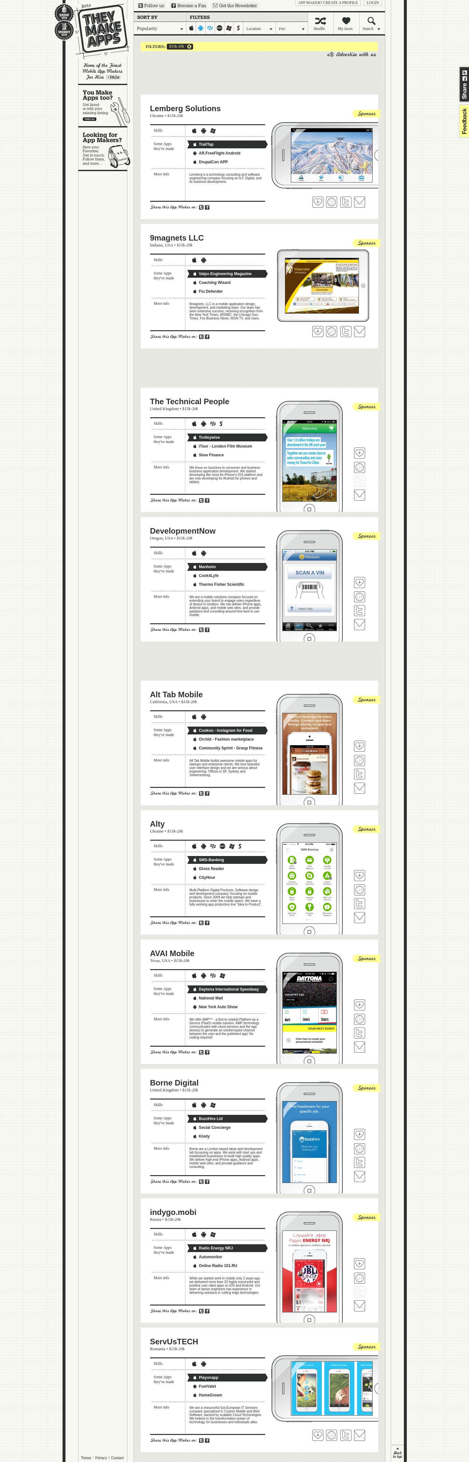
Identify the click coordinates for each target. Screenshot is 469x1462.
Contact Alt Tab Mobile (359, 788)
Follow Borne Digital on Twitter (359, 1162)
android (201, 28)
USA (169, 245)
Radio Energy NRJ (212, 1248)
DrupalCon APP (210, 162)
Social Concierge (211, 1127)
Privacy (101, 1458)
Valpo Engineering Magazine (222, 274)
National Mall (207, 998)
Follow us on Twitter (151, 5)
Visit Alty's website (359, 889)
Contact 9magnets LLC (359, 331)
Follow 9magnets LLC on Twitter (345, 331)
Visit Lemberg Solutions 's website (331, 202)
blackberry (210, 28)
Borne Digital (174, 1082)
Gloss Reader (208, 869)
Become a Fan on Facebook (188, 5)
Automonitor (207, 1257)
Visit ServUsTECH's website (331, 1435)
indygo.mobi (173, 1212)
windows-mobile (229, 28)
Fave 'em (317, 202)
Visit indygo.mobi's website (359, 1278)
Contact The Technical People (359, 495)
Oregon (156, 538)
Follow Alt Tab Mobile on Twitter (359, 774)
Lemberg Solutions (185, 108)
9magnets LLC (177, 237)
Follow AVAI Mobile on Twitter (359, 1033)
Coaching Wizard (211, 283)
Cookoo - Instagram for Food (222, 730)
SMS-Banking (208, 860)
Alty (157, 824)
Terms (85, 1458)
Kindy (201, 1136)
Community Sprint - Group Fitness (227, 748)
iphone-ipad (191, 28)
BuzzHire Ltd (207, 1119)
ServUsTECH (174, 1341)
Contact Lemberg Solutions (359, 202)
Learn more (113, 77)
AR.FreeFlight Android (216, 153)
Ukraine (157, 115)
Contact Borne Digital (359, 1176)
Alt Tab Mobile (176, 694)
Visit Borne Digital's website (359, 1148)
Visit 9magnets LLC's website (331, 331)
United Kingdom (164, 408)
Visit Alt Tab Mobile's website (359, 760)
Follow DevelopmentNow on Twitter (359, 610)
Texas (155, 960)
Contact (118, 1458)
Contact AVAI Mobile (359, 1047)
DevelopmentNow (183, 530)
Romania (157, 1348)
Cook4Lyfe (205, 576)
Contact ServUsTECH (359, 1435)
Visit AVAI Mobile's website (359, 1019)
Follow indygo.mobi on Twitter (359, 1291)
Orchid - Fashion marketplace (223, 739)
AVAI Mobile (172, 953)
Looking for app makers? (106, 148)
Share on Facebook (464, 78)
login (373, 2)
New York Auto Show (215, 1007)
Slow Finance (208, 455)
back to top (397, 1453)
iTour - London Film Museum (222, 446)
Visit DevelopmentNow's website (359, 596)
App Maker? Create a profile (328, 2)
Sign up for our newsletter (235, 5)
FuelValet (204, 1386)
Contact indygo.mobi (359, 1305)
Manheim (204, 567)
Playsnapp (205, 1377)
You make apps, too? (106, 105)
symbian (238, 28)
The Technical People (190, 401)
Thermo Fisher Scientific (218, 584)
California (158, 701)
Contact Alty (359, 917)
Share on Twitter (464, 72)
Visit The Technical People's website (359, 467)
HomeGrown (207, 1395)
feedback (463, 121)
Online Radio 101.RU (214, 1266)
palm (219, 28)
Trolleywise (206, 437)
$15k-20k (175, 47)
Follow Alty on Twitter (359, 903)
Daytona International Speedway (225, 989)
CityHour (204, 877)
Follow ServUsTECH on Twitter (345, 1435)
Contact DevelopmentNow (359, 624)
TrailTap (203, 144)
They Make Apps (97, 31)
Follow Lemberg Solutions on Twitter (345, 202)
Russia (156, 1219)
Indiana (156, 245)
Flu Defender (207, 291)
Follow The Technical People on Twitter (359, 481)
